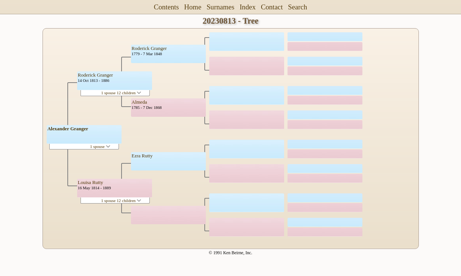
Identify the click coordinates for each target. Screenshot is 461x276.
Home (192, 7)
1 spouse (100, 146)
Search (297, 7)
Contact (272, 7)
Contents (166, 7)
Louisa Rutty (90, 182)
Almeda (139, 102)
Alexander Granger (67, 128)
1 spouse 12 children (121, 92)
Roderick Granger (95, 75)
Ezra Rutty (142, 155)
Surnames (220, 7)
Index (248, 7)
